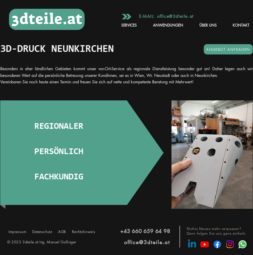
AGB (61, 231)
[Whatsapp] (243, 244)
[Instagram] (230, 244)
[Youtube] (205, 244)
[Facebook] (217, 244)
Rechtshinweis (80, 231)
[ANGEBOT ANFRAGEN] (228, 49)
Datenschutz (42, 231)
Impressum (18, 231)
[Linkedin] (192, 244)
